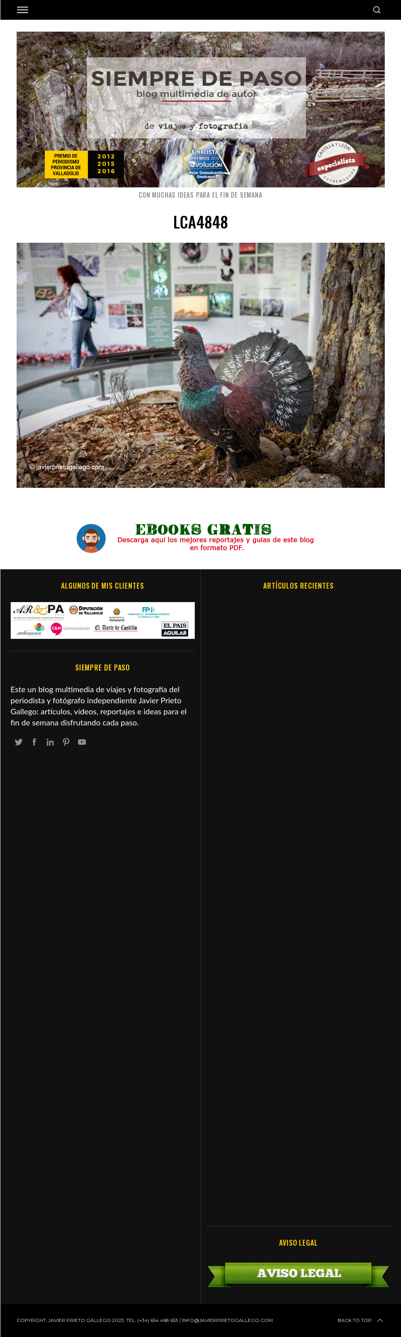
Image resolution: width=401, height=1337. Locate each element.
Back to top (361, 1320)
